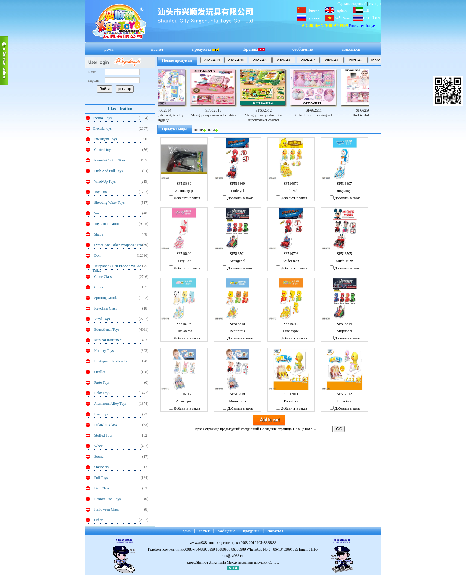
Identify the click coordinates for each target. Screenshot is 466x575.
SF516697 (344, 183)
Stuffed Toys (103, 435)
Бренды (254, 49)
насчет (157, 49)
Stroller (99, 372)
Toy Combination (106, 224)
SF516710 (237, 324)
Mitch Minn (344, 261)
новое (200, 130)
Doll (97, 255)
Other (98, 520)
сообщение (302, 49)
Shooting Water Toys (109, 202)
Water (98, 213)
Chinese (313, 10)
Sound (98, 456)
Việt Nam (342, 18)
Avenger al (237, 261)
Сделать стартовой (351, 4)
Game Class (102, 277)
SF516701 (237, 254)
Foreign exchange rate (365, 26)
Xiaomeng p (184, 191)
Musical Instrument (108, 340)
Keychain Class (105, 308)
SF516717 (183, 394)
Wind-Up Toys (104, 181)
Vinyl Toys (101, 319)
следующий (250, 429)
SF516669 (237, 183)
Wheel (98, 446)
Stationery (101, 467)
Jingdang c (344, 191)
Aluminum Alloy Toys (110, 403)
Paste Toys (101, 382)
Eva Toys (100, 414)
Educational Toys (106, 329)
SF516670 (290, 183)
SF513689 (183, 183)
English (341, 10)
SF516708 (183, 324)
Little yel (237, 191)
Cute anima (184, 331)
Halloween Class (106, 509)
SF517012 (344, 394)
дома (108, 49)
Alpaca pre (184, 401)
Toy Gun (100, 192)
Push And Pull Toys (108, 171)
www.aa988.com (202, 543)
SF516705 (344, 254)
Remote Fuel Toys (107, 499)
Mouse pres (237, 401)
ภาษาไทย (371, 18)
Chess (98, 287)
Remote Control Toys (109, 160)
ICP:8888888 (266, 543)
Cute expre (291, 331)
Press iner (291, 401)
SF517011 (291, 394)
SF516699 (183, 254)
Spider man (291, 261)
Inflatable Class (105, 425)
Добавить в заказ (184, 198)
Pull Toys (100, 478)
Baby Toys (101, 393)
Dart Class (101, 488)
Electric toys (102, 128)
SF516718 (237, 394)
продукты (205, 49)
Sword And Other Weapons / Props (119, 245)
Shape (98, 234)
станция (375, 4)
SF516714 (344, 324)
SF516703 (290, 254)
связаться (351, 49)
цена (213, 130)
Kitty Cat (184, 261)
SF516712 (290, 324)
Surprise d (344, 331)
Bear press (237, 331)
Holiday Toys (103, 351)
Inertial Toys (102, 118)
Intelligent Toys (105, 139)
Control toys (102, 150)
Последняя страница (276, 429)
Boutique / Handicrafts (110, 361)
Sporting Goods (105, 298)
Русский (314, 18)
